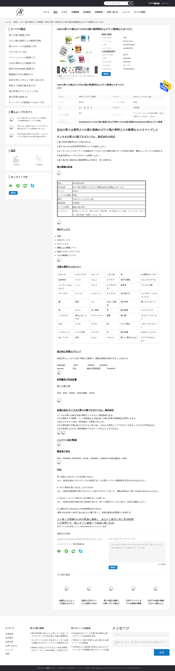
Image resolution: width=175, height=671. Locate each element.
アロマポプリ (15, 52)
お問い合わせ (112, 12)
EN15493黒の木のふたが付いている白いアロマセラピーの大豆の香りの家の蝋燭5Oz (49, 634)
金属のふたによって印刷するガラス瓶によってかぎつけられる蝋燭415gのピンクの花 (67, 602)
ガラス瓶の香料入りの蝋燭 (31, 22)
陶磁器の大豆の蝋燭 (19, 74)
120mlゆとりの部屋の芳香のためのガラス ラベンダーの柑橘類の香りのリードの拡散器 (90, 649)
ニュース (126, 12)
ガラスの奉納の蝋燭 (81, 526)
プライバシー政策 (43, 668)
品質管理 (99, 12)
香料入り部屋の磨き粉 (20, 85)
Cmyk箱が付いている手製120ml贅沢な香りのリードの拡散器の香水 (90, 634)
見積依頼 (151, 3)
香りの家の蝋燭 (16, 35)
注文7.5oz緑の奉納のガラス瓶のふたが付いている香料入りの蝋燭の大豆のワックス (156, 602)
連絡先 (106, 74)
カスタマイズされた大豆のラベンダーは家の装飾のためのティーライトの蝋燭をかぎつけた (49, 642)
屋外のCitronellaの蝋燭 (20, 68)
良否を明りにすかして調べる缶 (24, 80)
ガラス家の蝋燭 (67, 526)
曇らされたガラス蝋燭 (98, 526)
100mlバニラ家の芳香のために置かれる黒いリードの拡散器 (90, 641)
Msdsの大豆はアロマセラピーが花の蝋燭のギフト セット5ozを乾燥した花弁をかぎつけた (49, 649)
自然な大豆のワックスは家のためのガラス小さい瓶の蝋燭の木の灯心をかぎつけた (89, 602)
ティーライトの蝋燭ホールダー (24, 102)
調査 (130, 3)
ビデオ (64, 12)
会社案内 (87, 12)
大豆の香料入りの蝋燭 (20, 63)
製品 (55, 12)
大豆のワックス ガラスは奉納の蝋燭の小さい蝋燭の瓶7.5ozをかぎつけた (133, 602)
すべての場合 (139, 12)
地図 (7, 654)
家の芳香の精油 (16, 97)
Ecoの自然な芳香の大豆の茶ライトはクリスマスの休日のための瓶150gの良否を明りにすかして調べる (32, 136)
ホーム (46, 12)
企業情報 (75, 12)
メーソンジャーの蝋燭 (20, 57)
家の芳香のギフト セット (21, 91)
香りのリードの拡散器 (20, 46)
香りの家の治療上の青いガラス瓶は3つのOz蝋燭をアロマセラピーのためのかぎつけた (111, 602)
